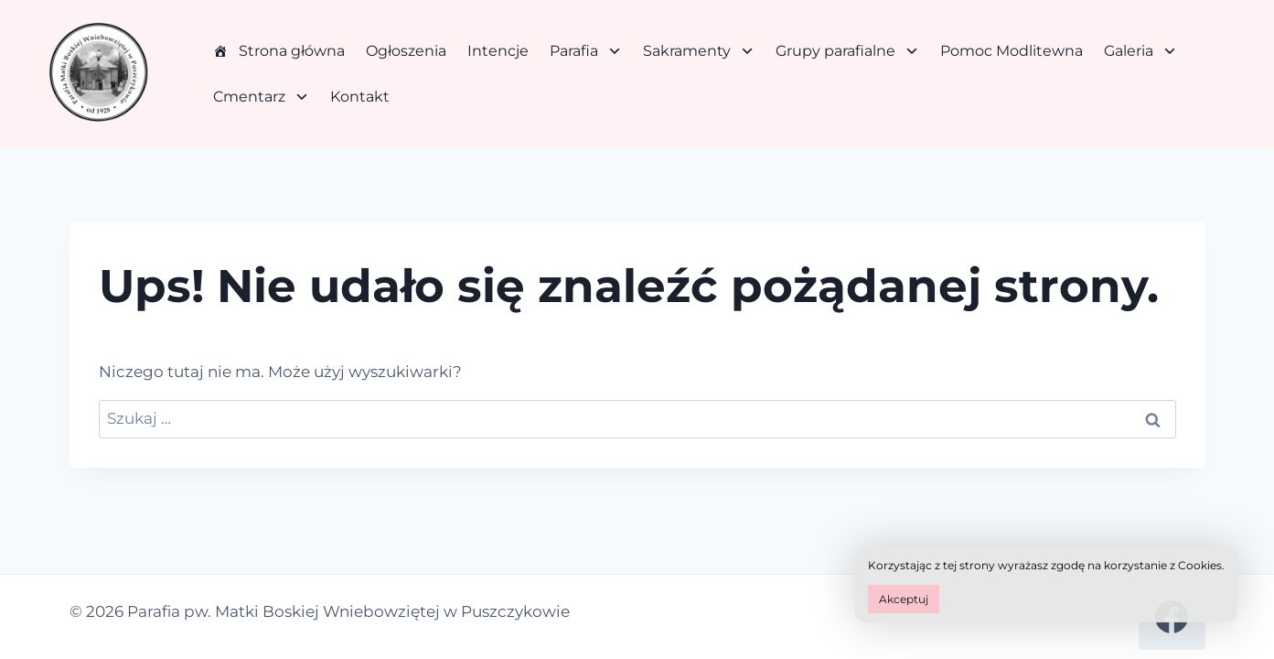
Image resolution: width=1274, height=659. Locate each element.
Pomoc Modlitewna (1011, 50)
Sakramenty (699, 51)
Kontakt (360, 96)
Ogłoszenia (406, 50)
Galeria (1140, 51)
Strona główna (292, 50)
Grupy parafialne (847, 51)
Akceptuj (903, 599)
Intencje (498, 50)
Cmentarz (261, 97)
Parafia (586, 51)
